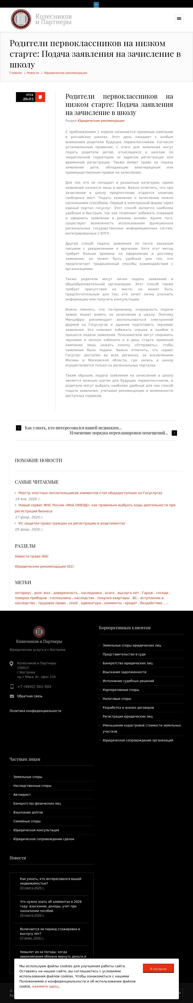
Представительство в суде (124, 654)
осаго (110, 593)
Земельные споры (27, 777)
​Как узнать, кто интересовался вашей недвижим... (73, 427)
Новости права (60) (31, 556)
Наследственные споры (32, 786)
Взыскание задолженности (124, 672)
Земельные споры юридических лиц (132, 645)
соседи (162, 593)
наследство (84, 598)
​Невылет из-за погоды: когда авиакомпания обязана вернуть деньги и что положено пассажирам (53, 956)
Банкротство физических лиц (37, 803)
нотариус (23, 593)
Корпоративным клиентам (125, 627)
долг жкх (42, 593)
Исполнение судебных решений (128, 681)
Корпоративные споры (121, 690)
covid (74, 603)
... (166, 603)
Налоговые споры (117, 699)
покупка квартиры (113, 598)
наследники (92, 593)
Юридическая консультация (36, 830)
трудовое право (52, 603)
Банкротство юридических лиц (128, 663)
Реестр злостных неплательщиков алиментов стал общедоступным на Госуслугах (90, 493)
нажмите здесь (45, 986)
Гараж (148, 593)
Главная (16, 73)
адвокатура (91, 603)
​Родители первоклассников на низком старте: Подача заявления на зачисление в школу (119, 104)
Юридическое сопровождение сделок (43, 839)
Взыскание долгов (28, 812)
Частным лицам (25, 759)
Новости (33, 73)
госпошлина (61, 598)
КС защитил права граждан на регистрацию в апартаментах (71, 523)
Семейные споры (27, 821)
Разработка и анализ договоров (128, 707)
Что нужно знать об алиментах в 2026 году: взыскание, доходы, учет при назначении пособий (51, 906)
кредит (131, 603)
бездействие (151, 603)
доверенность (66, 593)
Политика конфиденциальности (35, 711)
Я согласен (158, 968)
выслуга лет (129, 593)
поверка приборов (31, 598)
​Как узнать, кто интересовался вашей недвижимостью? (50, 881)
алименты (113, 603)
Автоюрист (22, 794)
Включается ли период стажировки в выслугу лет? (50, 931)
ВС (135, 598)
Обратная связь (29, 696)
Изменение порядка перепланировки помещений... (119, 432)
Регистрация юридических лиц (128, 716)
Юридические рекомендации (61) (44, 566)
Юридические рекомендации (65, 73)
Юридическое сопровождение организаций (138, 740)
